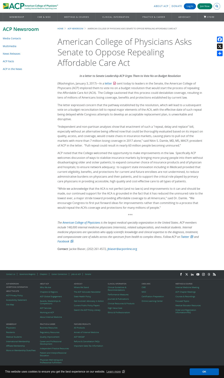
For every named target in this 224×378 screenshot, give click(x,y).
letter (108, 83)
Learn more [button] (113, 371)
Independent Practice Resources (54, 348)
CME (144, 287)
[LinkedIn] (192, 274)
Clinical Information (115, 17)
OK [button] (204, 371)
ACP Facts (8, 61)
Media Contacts (12, 38)
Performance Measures (118, 294)
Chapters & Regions (49, 292)
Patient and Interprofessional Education (53, 354)
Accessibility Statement (16, 300)
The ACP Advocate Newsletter (87, 292)
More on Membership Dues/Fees (21, 350)
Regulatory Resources (49, 332)
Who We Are (45, 287)
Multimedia (9, 46)
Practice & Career (153, 17)
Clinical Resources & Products (121, 303)
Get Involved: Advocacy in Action (89, 301)
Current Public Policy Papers (87, 305)
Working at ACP (47, 312)
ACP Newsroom (21, 29)
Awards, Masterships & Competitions (50, 302)
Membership (16, 17)
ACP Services (45, 308)
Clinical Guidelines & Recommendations (117, 288)
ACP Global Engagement (51, 296)
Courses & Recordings (185, 296)
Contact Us (10, 274)
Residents (10, 332)
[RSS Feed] (214, 274)
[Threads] (209, 274)
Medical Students (14, 337)
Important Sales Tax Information (88, 346)
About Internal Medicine (51, 317)
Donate (177, 6)
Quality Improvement (49, 337)
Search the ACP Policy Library (87, 310)
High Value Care (115, 308)
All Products (79, 328)
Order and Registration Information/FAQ (185, 311)
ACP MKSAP (79, 337)
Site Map (10, 304)
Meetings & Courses (76, 17)
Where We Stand (81, 287)
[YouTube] (197, 274)
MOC (144, 292)
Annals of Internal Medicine (86, 332)
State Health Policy (82, 296)
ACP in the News (12, 69)
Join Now (204, 6)
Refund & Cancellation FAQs (87, 341)
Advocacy (184, 17)
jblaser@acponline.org (122, 249)
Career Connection (59, 274)
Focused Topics (182, 301)
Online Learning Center (152, 301)
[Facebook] (181, 274)
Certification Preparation (153, 296)
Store (210, 17)
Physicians (11, 328)
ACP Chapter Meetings (185, 292)
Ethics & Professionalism (119, 312)
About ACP (161, 6)
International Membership (18, 341)
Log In (190, 6)
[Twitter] (186, 274)
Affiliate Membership (15, 346)
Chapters (43, 274)
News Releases (11, 53)
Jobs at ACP (76, 274)
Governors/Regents (27, 274)
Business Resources (48, 328)
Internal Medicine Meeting (187, 287)
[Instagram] (203, 274)
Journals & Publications (118, 299)
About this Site (12, 291)
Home (60, 28)
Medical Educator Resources (188, 305)
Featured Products (82, 324)
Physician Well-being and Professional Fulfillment (51, 361)
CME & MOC (44, 17)
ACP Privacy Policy (14, 295)
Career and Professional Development (51, 342)
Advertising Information (17, 287)
